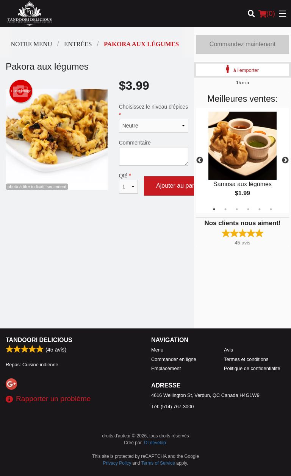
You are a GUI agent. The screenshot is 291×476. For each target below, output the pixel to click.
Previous (199, 160)
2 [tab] (225, 209)
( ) (266, 13)
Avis (228, 350)
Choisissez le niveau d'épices (153, 118)
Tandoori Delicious (39, 340)
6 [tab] (271, 209)
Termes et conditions (246, 359)
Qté (128, 183)
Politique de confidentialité (252, 368)
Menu (157, 350)
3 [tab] (237, 209)
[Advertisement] (97, 228)
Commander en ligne (173, 359)
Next (285, 160)
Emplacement (166, 368)
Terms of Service (158, 463)
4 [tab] (248, 209)
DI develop (155, 442)
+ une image (20, 91)
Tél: (172, 406)
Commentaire (153, 153)
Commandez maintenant (242, 44)
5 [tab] (259, 209)
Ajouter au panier (179, 185)
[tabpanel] (242, 160)
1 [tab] (214, 209)
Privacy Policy (117, 463)
